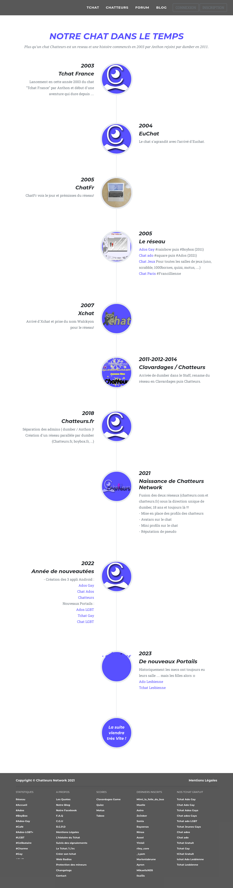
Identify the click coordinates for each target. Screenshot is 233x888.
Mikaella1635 (145, 870)
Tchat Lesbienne (152, 687)
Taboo (100, 815)
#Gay (19, 853)
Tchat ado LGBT (187, 821)
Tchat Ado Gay (186, 799)
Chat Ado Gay (185, 804)
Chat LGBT (85, 621)
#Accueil (21, 804)
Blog (161, 9)
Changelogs (64, 870)
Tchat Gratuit (185, 842)
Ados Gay (146, 249)
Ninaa (140, 832)
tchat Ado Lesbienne (190, 859)
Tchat (93, 9)
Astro (140, 810)
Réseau (20, 799)
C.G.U (59, 821)
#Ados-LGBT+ (24, 832)
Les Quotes (63, 799)
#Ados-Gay (23, 821)
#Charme (22, 848)
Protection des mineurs (71, 864)
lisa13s (141, 875)
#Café (19, 826)
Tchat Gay (86, 615)
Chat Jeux (147, 261)
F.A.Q (59, 815)
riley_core (143, 848)
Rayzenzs (143, 826)
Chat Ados (85, 591)
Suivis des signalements (71, 842)
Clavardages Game (108, 799)
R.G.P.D (61, 826)
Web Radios (64, 859)
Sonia (140, 821)
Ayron (140, 864)
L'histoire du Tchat (68, 837)
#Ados (20, 810)
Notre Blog (63, 804)
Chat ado (146, 255)
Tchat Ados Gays (187, 810)
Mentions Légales (203, 780)
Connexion (186, 9)
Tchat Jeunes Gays (189, 826)
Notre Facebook (66, 810)
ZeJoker (142, 815)
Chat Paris (147, 273)
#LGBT (20, 837)
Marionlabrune (146, 859)
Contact (61, 875)
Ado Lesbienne (151, 681)
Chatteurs (117, 9)
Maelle (141, 804)
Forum (142, 9)
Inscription (213, 9)
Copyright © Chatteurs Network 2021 (45, 780)
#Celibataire (24, 842)
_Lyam (141, 853)
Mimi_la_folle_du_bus (150, 799)
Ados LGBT (85, 609)
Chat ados (183, 832)
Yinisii (140, 842)
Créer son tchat (66, 853)
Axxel (140, 837)
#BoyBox (22, 815)
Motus (100, 810)
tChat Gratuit (185, 853)
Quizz (100, 804)
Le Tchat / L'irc (65, 848)
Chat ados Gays (187, 815)
